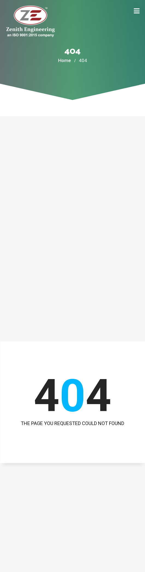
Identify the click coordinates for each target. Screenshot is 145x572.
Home (64, 60)
